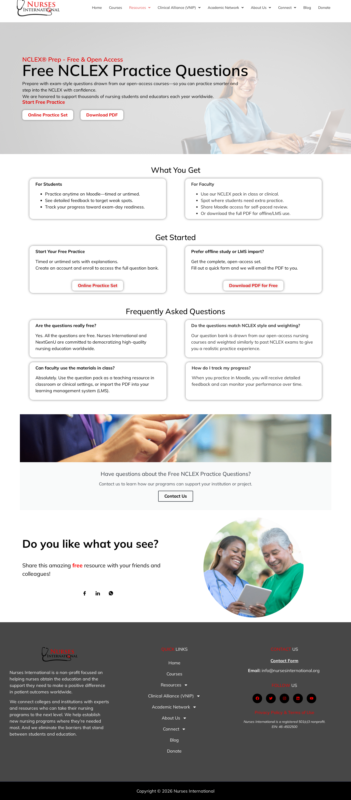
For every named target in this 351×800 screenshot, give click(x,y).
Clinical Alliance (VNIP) (174, 696)
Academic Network (174, 707)
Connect (174, 729)
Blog (174, 740)
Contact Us (175, 496)
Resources (174, 685)
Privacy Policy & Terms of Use (284, 712)
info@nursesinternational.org (291, 670)
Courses (174, 674)
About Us (174, 718)
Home (174, 663)
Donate (174, 751)
